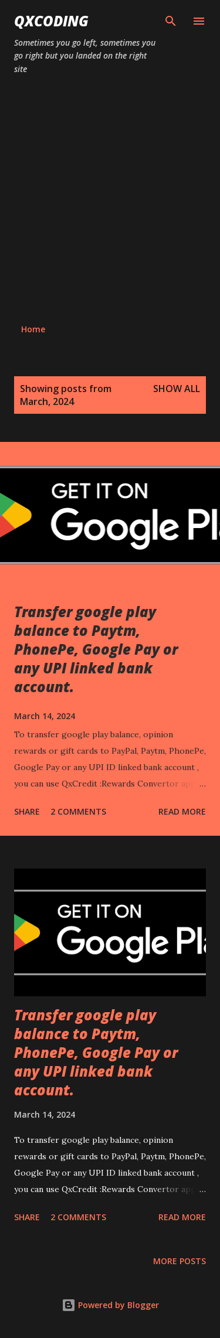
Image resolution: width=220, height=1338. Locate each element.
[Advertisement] (110, 199)
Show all (176, 388)
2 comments (78, 811)
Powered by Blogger (110, 1304)
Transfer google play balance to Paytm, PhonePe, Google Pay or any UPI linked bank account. (96, 649)
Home (33, 329)
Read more (182, 811)
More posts (179, 1260)
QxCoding (51, 20)
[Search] (171, 21)
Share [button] (27, 811)
